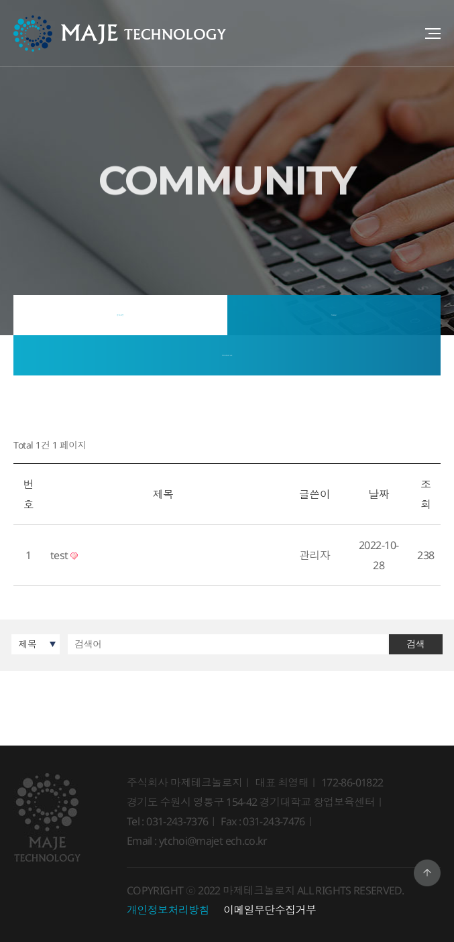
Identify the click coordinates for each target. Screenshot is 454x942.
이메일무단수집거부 (269, 909)
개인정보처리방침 (168, 909)
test (64, 555)
